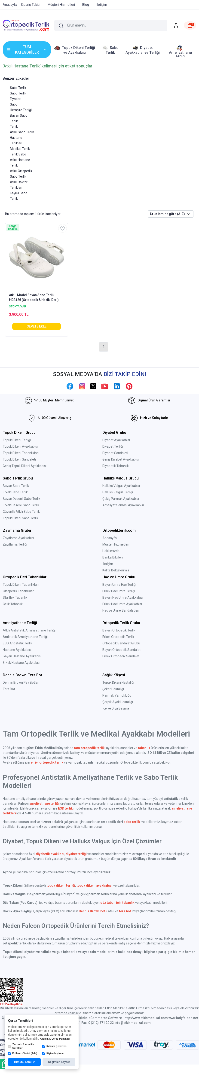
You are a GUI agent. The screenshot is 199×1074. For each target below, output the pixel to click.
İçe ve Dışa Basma (115, 708)
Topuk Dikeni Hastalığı (118, 682)
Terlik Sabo (18, 154)
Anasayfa (109, 538)
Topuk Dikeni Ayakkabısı (20, 446)
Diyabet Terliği (112, 446)
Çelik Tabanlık (13, 604)
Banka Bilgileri (112, 557)
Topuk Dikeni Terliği (17, 440)
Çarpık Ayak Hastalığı (117, 702)
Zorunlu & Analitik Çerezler (21, 1046)
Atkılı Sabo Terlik (22, 132)
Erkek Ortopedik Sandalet (120, 656)
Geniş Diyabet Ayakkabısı (120, 459)
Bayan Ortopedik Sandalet (121, 650)
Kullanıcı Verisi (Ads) (22, 1053)
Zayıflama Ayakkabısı (18, 538)
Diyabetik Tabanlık (115, 466)
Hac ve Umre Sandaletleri (120, 610)
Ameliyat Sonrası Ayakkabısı (123, 505)
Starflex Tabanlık (15, 597)
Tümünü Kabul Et (24, 1062)
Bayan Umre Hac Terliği (119, 584)
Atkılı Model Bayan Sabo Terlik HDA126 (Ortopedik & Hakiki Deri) (34, 297)
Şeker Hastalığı (113, 689)
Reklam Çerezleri (54, 1046)
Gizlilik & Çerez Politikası (55, 1038)
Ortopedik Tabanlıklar (18, 591)
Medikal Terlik (20, 149)
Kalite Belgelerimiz (115, 570)
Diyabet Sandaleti (115, 453)
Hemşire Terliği (21, 110)
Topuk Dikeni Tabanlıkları (21, 453)
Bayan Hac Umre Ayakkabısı (122, 597)
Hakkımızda (110, 551)
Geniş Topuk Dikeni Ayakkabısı (24, 466)
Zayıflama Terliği (15, 544)
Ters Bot (9, 689)
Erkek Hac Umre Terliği (118, 591)
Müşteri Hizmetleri (115, 544)
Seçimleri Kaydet (59, 1062)
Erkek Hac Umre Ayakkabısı (122, 604)
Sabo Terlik (18, 88)
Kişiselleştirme (53, 1053)
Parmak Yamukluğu (116, 695)
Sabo (14, 104)
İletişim (107, 564)
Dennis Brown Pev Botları (21, 682)
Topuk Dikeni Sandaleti (19, 459)
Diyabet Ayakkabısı (116, 440)
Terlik (14, 126)
